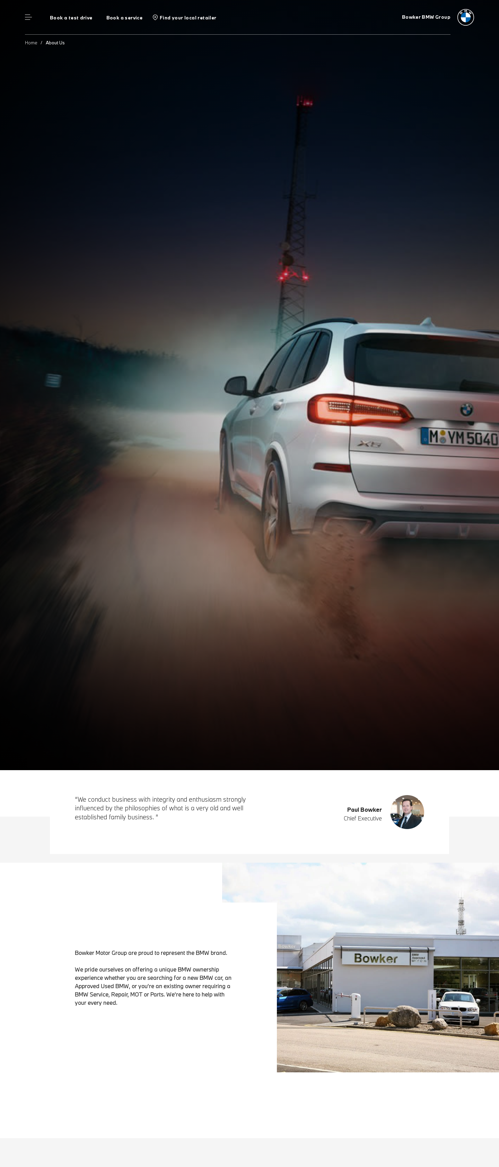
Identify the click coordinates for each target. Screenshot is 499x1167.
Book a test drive (71, 18)
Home (31, 43)
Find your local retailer (188, 18)
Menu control (28, 17)
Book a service (124, 18)
